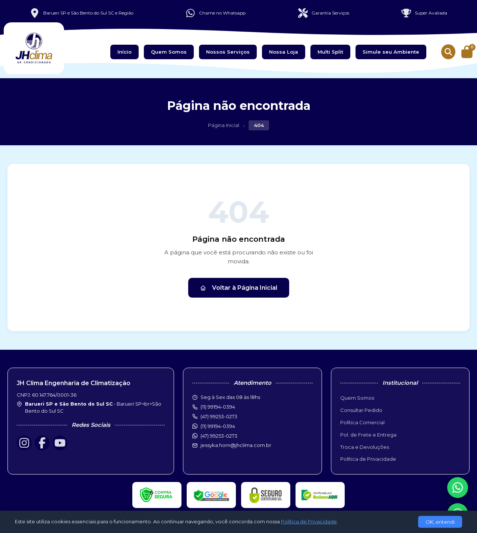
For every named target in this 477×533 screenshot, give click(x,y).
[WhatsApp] (457, 487)
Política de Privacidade (368, 459)
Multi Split (330, 52)
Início (124, 52)
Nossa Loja (283, 52)
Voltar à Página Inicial (238, 287)
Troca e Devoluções (364, 447)
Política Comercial (362, 422)
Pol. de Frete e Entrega (368, 435)
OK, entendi (440, 522)
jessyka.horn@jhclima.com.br (235, 445)
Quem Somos (169, 52)
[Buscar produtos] (448, 52)
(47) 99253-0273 (218, 436)
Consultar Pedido (361, 410)
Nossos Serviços (228, 52)
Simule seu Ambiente (391, 52)
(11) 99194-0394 (217, 426)
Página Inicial (223, 125)
